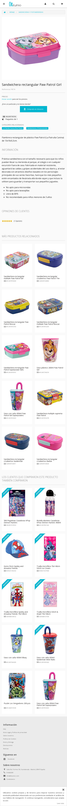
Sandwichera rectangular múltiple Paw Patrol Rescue (48, 323)
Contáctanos (10, 779)
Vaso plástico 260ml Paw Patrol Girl (50, 368)
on (3, 221)
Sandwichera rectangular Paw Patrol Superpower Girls (16, 368)
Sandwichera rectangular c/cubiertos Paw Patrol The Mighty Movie (48, 278)
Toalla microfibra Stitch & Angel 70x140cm (47, 613)
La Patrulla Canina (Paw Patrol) (12, 128)
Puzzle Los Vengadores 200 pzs (17, 703)
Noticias (6, 749)
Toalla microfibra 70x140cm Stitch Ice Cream (48, 567)
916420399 (9, 773)
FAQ (4, 729)
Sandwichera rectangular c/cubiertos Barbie (47, 460)
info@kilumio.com (12, 776)
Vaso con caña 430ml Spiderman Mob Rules (46, 658)
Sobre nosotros (8, 735)
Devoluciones (7, 745)
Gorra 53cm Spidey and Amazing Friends (13, 567)
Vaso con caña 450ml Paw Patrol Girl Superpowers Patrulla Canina (15, 415)
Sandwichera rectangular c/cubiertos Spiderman (14, 460)
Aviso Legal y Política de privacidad (15, 732)
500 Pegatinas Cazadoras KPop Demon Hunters (17, 521)
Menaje (12, 12)
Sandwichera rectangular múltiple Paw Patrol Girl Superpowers (14, 278)
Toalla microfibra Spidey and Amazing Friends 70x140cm (16, 613)
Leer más (60, 803)
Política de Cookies (9, 739)
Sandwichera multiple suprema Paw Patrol (49, 414)
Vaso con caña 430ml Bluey (15, 657)
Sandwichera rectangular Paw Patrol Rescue (16, 323)
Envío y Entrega (8, 742)
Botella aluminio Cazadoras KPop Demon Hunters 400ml (49, 521)
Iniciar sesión (7, 99)
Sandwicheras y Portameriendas (31, 12)
